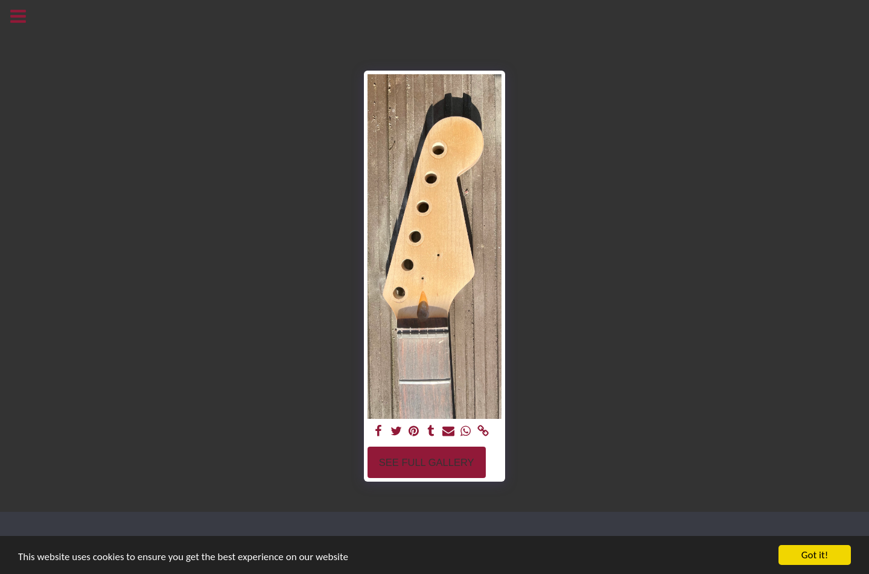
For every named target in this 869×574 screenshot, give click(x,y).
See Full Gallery (426, 462)
